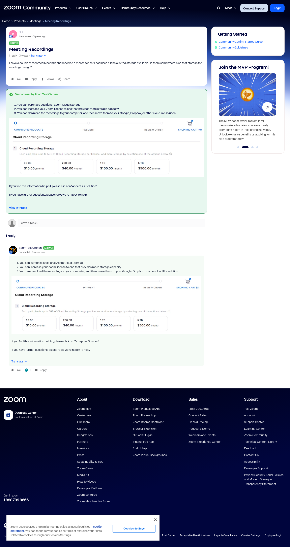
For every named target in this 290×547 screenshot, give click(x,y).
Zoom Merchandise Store (93, 501)
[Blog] (6, 525)
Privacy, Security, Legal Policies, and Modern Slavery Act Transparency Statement (264, 479)
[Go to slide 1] (238, 147)
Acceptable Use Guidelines (195, 535)
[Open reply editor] (106, 223)
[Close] (155, 519)
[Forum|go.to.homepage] (27, 8)
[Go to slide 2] (245, 147)
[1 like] (28, 370)
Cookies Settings (250, 535)
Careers (82, 428)
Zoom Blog (84, 409)
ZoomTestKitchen (30, 248)
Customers (84, 415)
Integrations (85, 435)
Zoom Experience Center (204, 442)
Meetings (35, 21)
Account (249, 415)
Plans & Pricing (198, 422)
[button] (39, 56)
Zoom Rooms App (144, 415)
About (82, 399)
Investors (83, 448)
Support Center (254, 422)
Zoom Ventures (87, 494)
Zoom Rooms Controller (148, 422)
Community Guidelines (233, 47)
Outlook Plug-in (142, 435)
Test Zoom (251, 409)
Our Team (83, 422)
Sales (193, 399)
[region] (83, 528)
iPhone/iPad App (143, 442)
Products (20, 21)
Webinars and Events (201, 435)
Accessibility (252, 461)
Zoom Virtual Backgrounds (150, 455)
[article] (106, 309)
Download (141, 399)
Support (251, 399)
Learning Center (254, 428)
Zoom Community (255, 435)
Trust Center (168, 535)
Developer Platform (89, 488)
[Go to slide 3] (252, 147)
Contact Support (254, 8)
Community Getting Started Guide (241, 41)
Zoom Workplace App (146, 409)
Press (80, 455)
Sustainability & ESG (90, 461)
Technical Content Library (260, 442)
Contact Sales (197, 415)
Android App (140, 448)
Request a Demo (199, 428)
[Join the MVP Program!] (247, 105)
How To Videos (86, 481)
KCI (21, 32)
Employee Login (273, 535)
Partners (82, 442)
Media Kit (83, 475)
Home (6, 21)
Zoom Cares (85, 468)
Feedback (250, 448)
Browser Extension (144, 428)
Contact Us (251, 455)
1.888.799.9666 (16, 500)
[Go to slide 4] (257, 147)
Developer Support (256, 468)
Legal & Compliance (225, 535)
